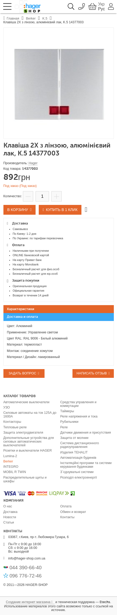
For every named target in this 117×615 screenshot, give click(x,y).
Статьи (8, 522)
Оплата (66, 506)
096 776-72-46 (25, 576)
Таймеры (67, 411)
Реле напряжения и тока (78, 416)
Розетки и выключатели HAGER (27, 450)
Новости (9, 517)
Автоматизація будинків (78, 458)
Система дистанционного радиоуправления (79, 445)
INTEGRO (10, 467)
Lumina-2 (10, 456)
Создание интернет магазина (28, 602)
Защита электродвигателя (23, 432)
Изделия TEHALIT (74, 452)
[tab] (58, 309)
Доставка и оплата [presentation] (22, 317)
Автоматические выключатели (26, 402)
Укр (101, 4)
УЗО (6, 407)
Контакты (67, 517)
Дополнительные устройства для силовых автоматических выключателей (28, 441)
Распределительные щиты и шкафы (25, 479)
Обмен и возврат (73, 512)
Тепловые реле (15, 427)
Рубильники (69, 422)
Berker (8, 461)
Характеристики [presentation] (20, 309)
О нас (7, 506)
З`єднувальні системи (77, 472)
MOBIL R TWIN (14, 472)
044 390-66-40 (25, 567)
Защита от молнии (74, 438)
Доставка (10, 512)
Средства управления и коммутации (78, 404)
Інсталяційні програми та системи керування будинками (86, 465)
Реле (64, 427)
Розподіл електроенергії (78, 477)
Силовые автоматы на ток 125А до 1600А (29, 414)
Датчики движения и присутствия (85, 432)
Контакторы (12, 422)
